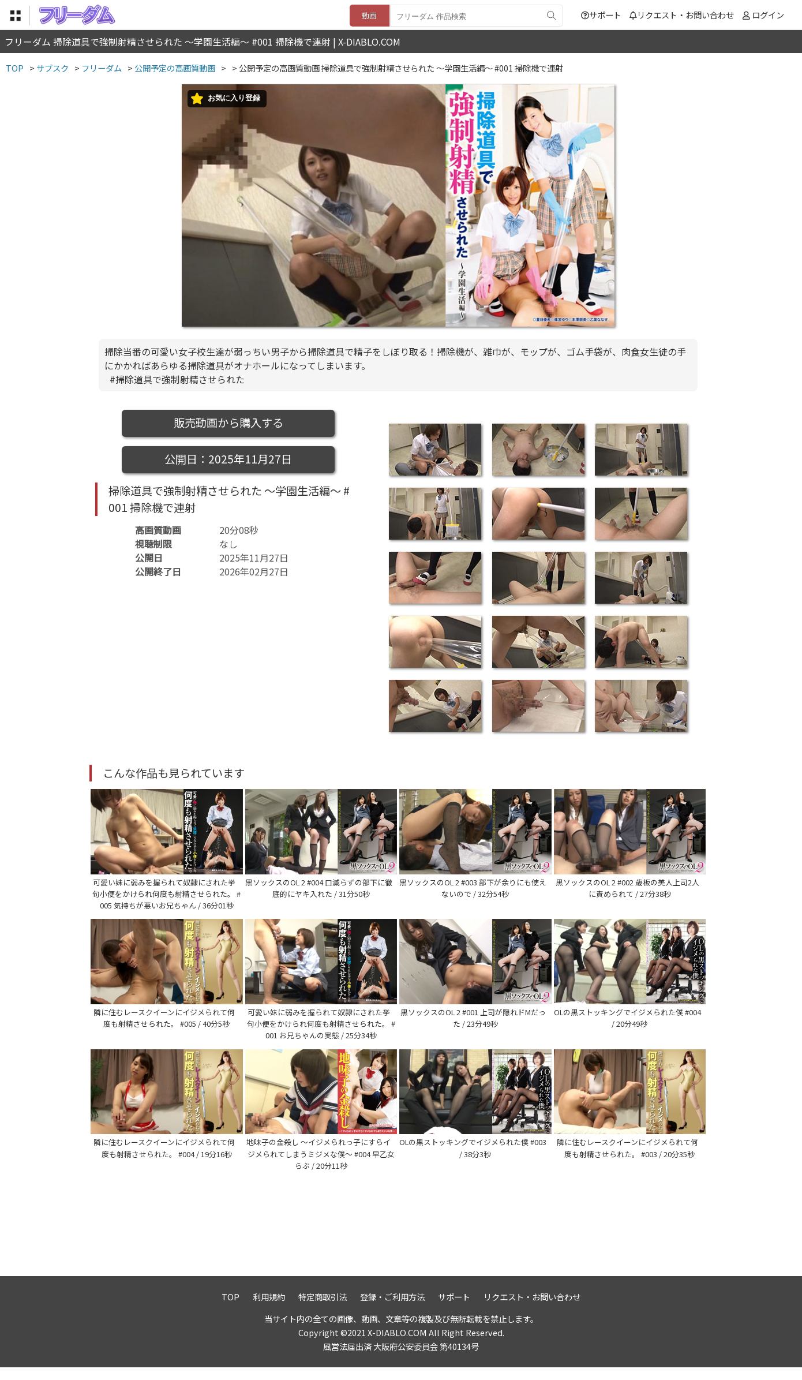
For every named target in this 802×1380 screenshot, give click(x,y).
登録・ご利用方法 (392, 1309)
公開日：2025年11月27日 (228, 459)
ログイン (768, 15)
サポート (601, 15)
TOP (230, 1309)
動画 (369, 15)
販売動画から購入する (228, 422)
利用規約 (269, 1309)
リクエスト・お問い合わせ (681, 15)
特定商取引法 (322, 1309)
